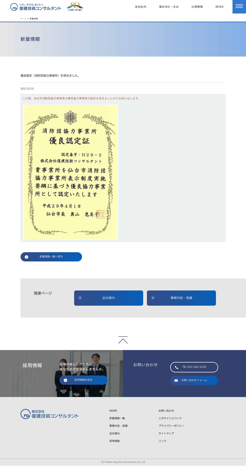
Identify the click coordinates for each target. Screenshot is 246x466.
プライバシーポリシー (171, 426)
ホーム (23, 18)
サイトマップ (166, 434)
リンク (162, 442)
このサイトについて (170, 419)
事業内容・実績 (169, 6)
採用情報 (197, 6)
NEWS (220, 6)
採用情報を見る (78, 380)
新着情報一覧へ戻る (44, 257)
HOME (113, 411)
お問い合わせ (166, 411)
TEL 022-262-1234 (190, 368)
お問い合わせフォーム (190, 381)
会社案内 (140, 6)
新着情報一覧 (117, 419)
